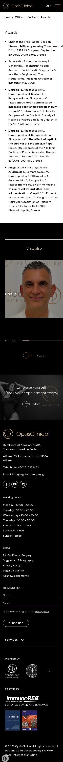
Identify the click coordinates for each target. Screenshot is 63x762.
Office (18, 17)
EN (47, 5)
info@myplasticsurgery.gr (28, 474)
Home (6, 17)
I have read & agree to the (27, 611)
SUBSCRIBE (16, 623)
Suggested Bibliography (18, 560)
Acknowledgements (16, 575)
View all (40, 355)
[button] (6, 341)
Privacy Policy (11, 565)
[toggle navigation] (57, 6)
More (37, 404)
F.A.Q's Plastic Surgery (17, 555)
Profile (31, 17)
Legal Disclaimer (13, 570)
